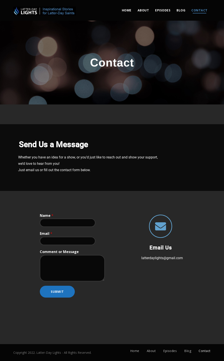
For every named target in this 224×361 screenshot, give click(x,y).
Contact (199, 10)
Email (46, 233)
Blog (181, 10)
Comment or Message (59, 252)
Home (126, 10)
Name (46, 215)
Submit (57, 291)
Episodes (162, 10)
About (143, 10)
